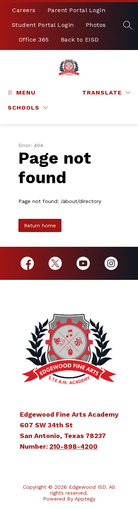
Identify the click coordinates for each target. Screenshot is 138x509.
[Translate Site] (106, 92)
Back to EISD (80, 39)
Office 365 (34, 39)
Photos (96, 24)
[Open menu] (21, 92)
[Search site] (127, 25)
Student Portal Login (43, 24)
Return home (40, 225)
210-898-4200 (73, 446)
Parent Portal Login (76, 10)
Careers (24, 10)
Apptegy (85, 499)
